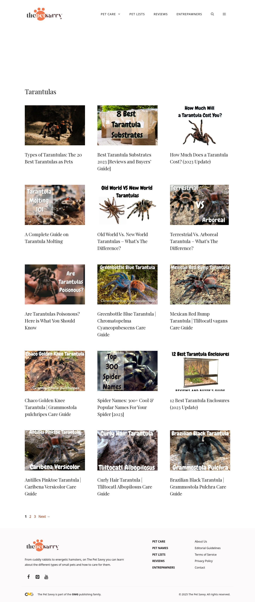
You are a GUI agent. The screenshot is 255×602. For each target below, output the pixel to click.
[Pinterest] (37, 577)
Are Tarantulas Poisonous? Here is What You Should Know (52, 321)
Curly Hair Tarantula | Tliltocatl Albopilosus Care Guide (124, 487)
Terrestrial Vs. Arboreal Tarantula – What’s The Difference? (194, 241)
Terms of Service (206, 555)
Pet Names (160, 548)
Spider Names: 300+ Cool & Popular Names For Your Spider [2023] (125, 407)
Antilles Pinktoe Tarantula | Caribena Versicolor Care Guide (53, 487)
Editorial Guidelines (208, 548)
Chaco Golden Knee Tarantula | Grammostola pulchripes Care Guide (51, 407)
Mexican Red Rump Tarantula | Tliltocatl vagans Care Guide (199, 321)
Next (44, 516)
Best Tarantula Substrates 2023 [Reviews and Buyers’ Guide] (124, 162)
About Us (201, 541)
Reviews (161, 14)
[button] (212, 14)
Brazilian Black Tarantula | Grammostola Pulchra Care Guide (198, 487)
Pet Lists (137, 14)
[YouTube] (46, 577)
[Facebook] (28, 577)
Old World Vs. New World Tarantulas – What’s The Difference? (122, 241)
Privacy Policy (204, 561)
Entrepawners (189, 14)
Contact (200, 567)
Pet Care (113, 14)
